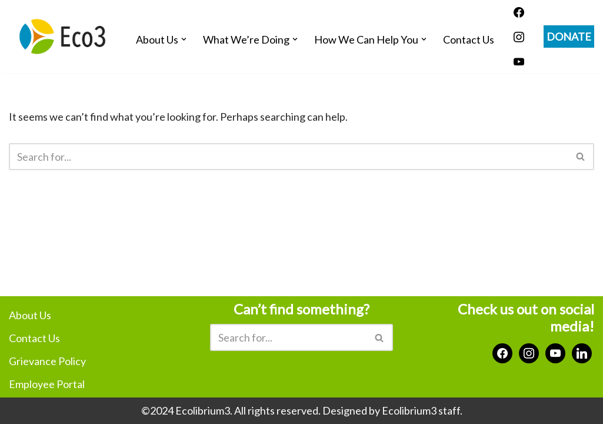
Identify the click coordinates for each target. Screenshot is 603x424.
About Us (30, 315)
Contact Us (468, 39)
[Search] (288, 156)
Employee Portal (47, 383)
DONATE (569, 36)
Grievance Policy (47, 361)
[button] (183, 39)
